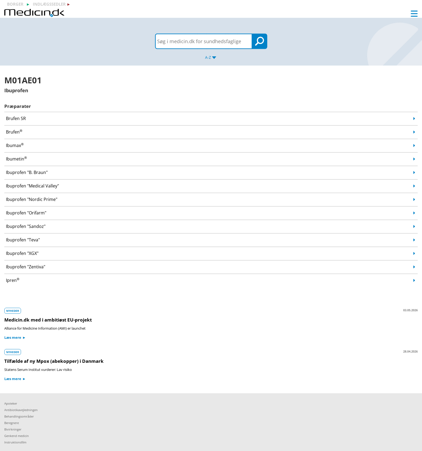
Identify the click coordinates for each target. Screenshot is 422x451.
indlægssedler (49, 4)
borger (15, 4)
